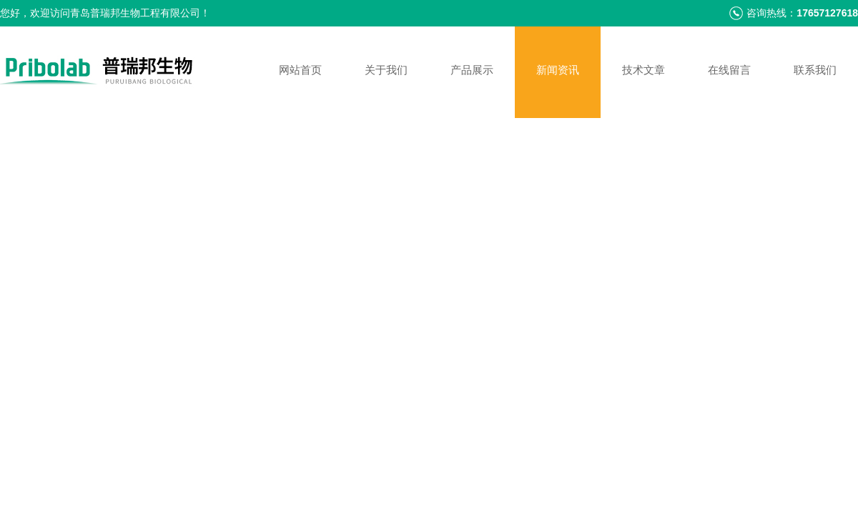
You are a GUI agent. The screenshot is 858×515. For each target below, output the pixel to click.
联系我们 (815, 70)
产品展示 (471, 70)
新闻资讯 (557, 70)
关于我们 (386, 70)
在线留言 (729, 70)
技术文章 (643, 70)
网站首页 (300, 70)
